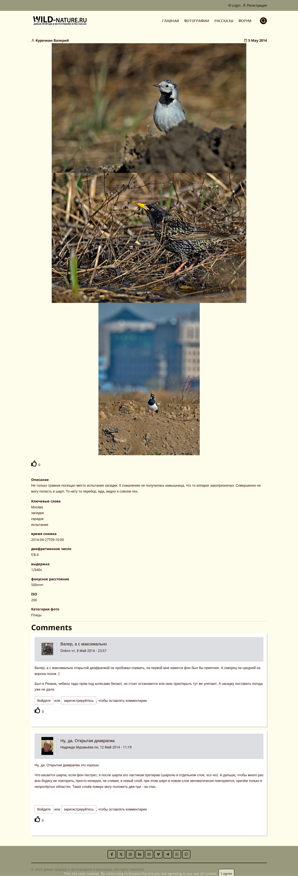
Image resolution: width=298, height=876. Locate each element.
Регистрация (255, 5)
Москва (37, 507)
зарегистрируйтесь (79, 700)
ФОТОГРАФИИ (196, 20)
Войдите (44, 700)
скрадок (37, 518)
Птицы (36, 615)
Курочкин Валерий (52, 40)
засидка (37, 512)
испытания (39, 524)
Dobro (65, 650)
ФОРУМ (245, 20)
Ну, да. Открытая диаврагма (87, 740)
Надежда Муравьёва (76, 747)
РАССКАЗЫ (223, 20)
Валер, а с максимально (83, 644)
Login (234, 5)
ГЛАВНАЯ (170, 20)
